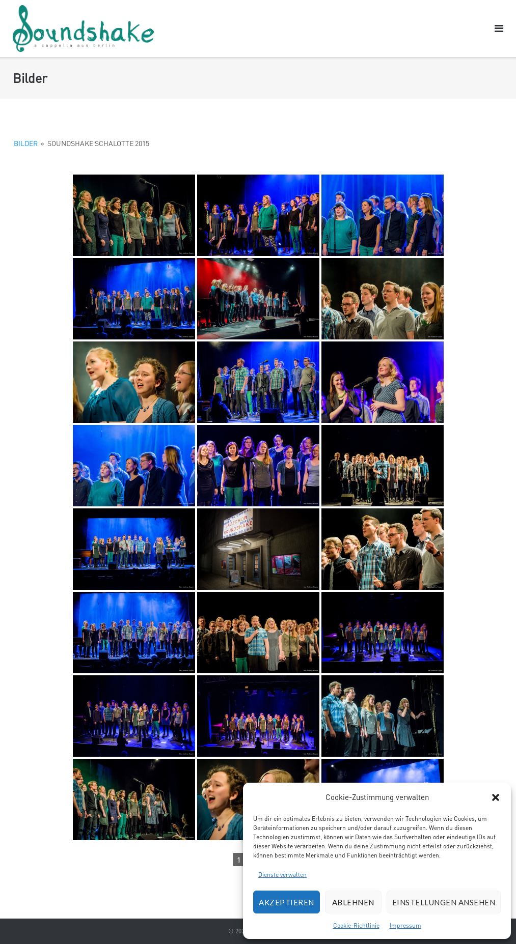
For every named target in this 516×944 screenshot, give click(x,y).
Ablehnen (353, 902)
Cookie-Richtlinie (356, 925)
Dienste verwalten (282, 874)
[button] (496, 797)
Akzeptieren (286, 902)
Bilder (26, 143)
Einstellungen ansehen (444, 902)
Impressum (405, 925)
